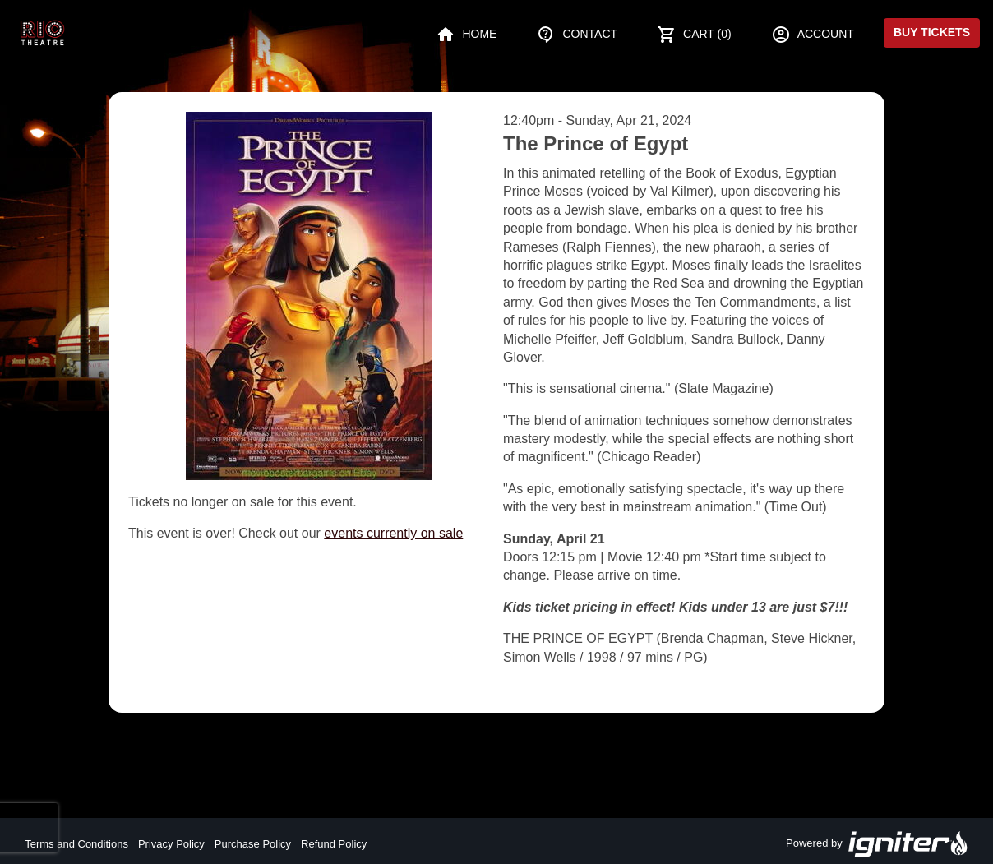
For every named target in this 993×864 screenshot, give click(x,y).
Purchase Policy (253, 844)
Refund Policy (334, 844)
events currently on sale (393, 533)
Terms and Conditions (76, 844)
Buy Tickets (932, 32)
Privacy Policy (171, 844)
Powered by (877, 844)
